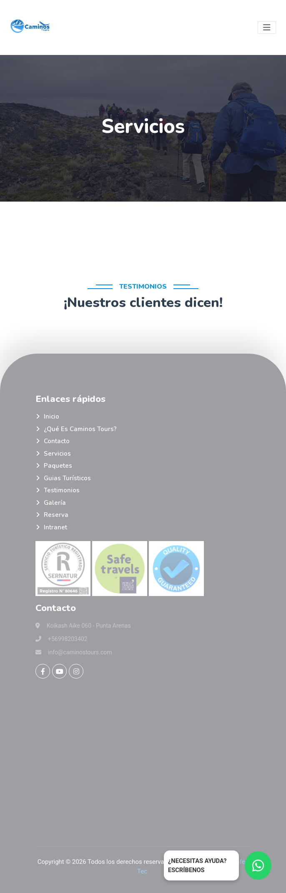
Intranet (55, 527)
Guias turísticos (67, 478)
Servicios (57, 453)
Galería (55, 503)
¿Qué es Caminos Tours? (80, 429)
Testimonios (62, 490)
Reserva (56, 515)
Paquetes (58, 465)
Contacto (57, 441)
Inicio (51, 416)
